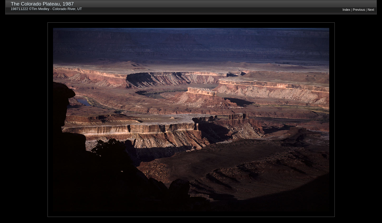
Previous (359, 10)
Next (371, 10)
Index (346, 10)
